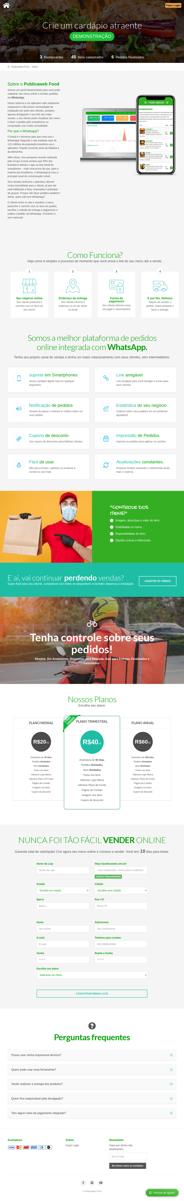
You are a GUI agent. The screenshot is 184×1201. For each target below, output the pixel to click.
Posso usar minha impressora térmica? (92, 1055)
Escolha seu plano (48, 968)
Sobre (35, 66)
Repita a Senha (104, 953)
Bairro (40, 899)
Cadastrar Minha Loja (92, 993)
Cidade (99, 884)
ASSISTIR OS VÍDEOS (158, 581)
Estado (41, 884)
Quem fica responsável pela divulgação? (92, 1098)
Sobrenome (102, 922)
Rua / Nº (99, 899)
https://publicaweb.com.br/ (110, 863)
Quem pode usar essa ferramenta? (92, 1069)
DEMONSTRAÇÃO (92, 36)
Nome (40, 922)
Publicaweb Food (20, 66)
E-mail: (41, 937)
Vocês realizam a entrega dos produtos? (92, 1084)
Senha (40, 953)
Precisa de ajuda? (162, 1192)
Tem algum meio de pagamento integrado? (92, 1113)
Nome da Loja (45, 863)
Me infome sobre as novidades (127, 1166)
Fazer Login (72, 1145)
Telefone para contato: (108, 937)
